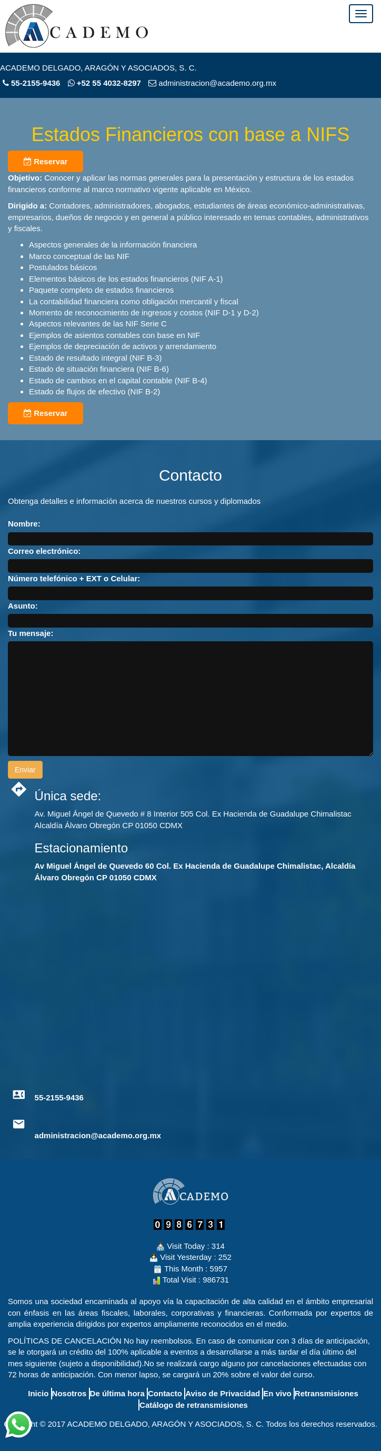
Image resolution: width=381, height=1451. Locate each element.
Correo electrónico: (44, 550)
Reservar (45, 161)
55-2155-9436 (35, 82)
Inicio (38, 1393)
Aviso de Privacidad (222, 1393)
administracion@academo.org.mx (98, 1135)
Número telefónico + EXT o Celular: (74, 578)
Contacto (165, 1393)
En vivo (277, 1393)
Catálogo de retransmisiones (193, 1404)
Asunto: (23, 605)
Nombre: (24, 523)
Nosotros (69, 1393)
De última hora (117, 1393)
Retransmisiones (326, 1393)
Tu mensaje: (30, 633)
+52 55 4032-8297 (104, 82)
